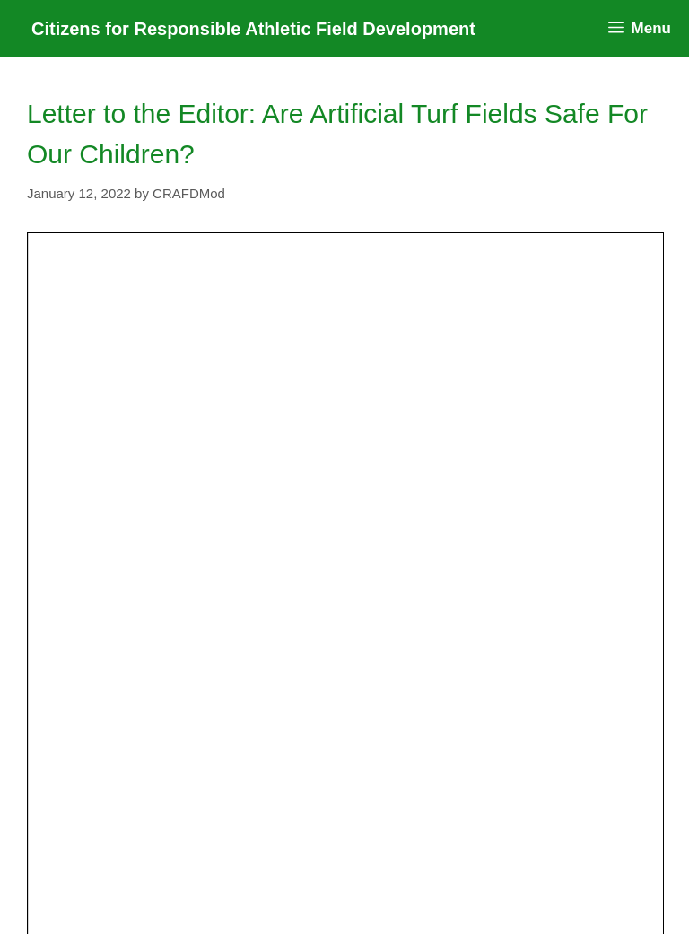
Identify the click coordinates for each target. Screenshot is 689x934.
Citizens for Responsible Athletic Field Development (253, 29)
